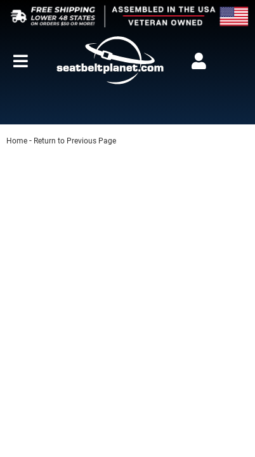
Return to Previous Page (75, 140)
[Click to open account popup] (199, 61)
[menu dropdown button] (20, 61)
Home (16, 140)
